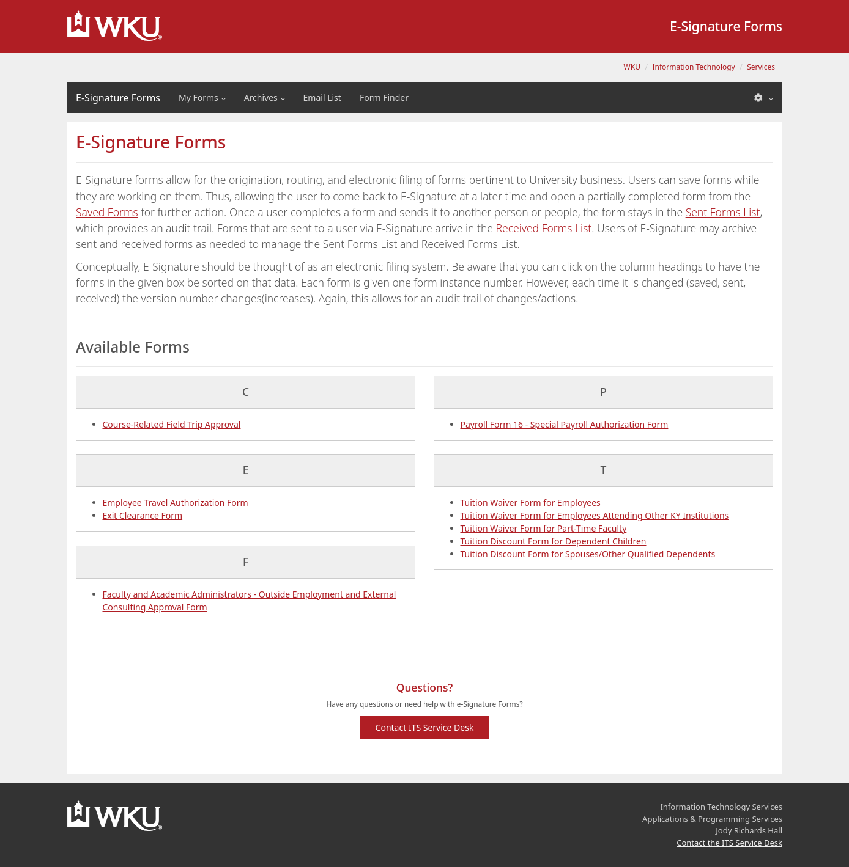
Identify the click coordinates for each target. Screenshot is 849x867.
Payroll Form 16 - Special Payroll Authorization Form (565, 424)
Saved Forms (107, 212)
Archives (261, 97)
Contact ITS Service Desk (425, 727)
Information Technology (693, 67)
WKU (632, 67)
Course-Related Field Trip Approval (172, 424)
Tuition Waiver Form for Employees (531, 502)
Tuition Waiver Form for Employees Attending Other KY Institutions (595, 515)
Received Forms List (544, 228)
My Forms (198, 97)
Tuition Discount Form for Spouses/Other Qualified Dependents (588, 554)
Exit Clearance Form (143, 515)
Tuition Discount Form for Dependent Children (554, 541)
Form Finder (384, 97)
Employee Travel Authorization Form (175, 502)
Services (761, 67)
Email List (322, 97)
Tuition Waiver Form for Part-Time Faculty (544, 528)
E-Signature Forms (118, 97)
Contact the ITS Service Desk (729, 842)
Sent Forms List (723, 212)
